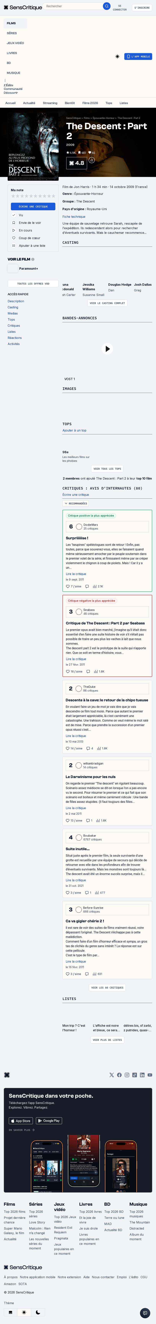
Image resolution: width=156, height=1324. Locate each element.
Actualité (10, 1239)
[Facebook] (119, 1076)
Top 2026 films (14, 1212)
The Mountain (139, 1222)
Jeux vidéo (59, 1207)
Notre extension (69, 1277)
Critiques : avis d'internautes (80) (102, 488)
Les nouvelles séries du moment (39, 1243)
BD (107, 1204)
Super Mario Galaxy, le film (14, 1230)
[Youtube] (150, 1076)
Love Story (37, 1222)
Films (87, 118)
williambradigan (93, 763)
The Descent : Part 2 (128, 118)
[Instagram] (127, 1076)
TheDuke (89, 686)
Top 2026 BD (114, 1212)
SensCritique (73, 118)
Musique (138, 1204)
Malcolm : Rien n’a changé (39, 1230)
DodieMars (91, 524)
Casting (70, 242)
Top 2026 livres (90, 1212)
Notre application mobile (37, 1277)
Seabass (89, 609)
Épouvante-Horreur (103, 118)
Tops (67, 423)
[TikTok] (134, 1076)
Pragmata (61, 1238)
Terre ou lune (114, 1218)
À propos (11, 1277)
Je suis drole (88, 1228)
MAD (108, 1224)
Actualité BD (113, 1230)
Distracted (136, 1228)
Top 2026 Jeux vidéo (65, 1219)
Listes (69, 998)
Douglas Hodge (119, 284)
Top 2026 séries (36, 1214)
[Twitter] (111, 1076)
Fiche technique (73, 217)
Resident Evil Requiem (63, 1230)
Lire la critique (76, 574)
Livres (85, 1204)
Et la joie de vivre (87, 1220)
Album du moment (136, 1237)
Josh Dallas (143, 284)
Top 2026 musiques (136, 1214)
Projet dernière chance (14, 1220)
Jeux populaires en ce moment (64, 1249)
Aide (86, 1277)
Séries (35, 1204)
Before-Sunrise (93, 907)
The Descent (85, 201)
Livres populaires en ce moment (89, 1239)
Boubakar (89, 835)
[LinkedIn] (142, 1076)
